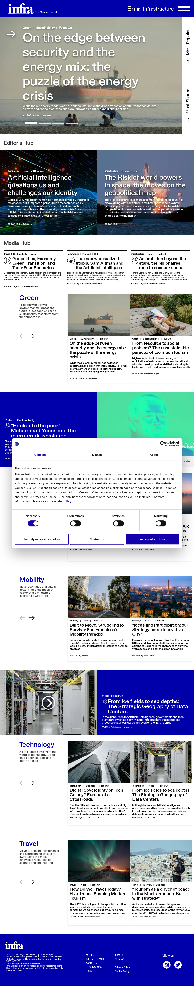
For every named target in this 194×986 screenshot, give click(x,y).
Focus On (65, 28)
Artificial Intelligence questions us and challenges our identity (42, 185)
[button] (31, 123)
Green (27, 28)
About (119, 955)
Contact (120, 959)
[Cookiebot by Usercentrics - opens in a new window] (162, 444)
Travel (7, 254)
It (138, 10)
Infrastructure (111, 171)
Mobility (91, 963)
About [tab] (154, 454)
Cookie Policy (122, 972)
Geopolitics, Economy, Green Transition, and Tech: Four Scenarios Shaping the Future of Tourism (34, 268)
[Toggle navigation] (184, 8)
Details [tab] (97, 454)
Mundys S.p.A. (47, 955)
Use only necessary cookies (41, 539)
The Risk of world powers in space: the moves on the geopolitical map (145, 185)
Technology (13, 171)
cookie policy (62, 501)
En (131, 9)
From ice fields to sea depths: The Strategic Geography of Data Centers (148, 706)
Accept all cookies (152, 539)
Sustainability (45, 28)
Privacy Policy (122, 968)
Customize (97, 539)
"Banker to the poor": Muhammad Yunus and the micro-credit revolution (43, 430)
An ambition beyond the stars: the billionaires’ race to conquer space (162, 263)
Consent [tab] (40, 454)
